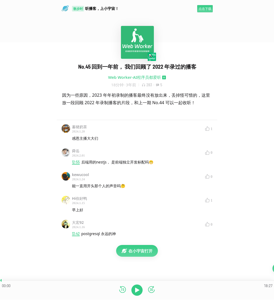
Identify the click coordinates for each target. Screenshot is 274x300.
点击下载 (205, 8)
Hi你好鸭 (79, 198)
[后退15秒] (122, 290)
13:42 (76, 233)
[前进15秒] (151, 290)
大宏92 (78, 222)
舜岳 (75, 150)
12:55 (76, 162)
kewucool (80, 174)
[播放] (137, 290)
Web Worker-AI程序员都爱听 (134, 77)
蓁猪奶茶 (79, 126)
